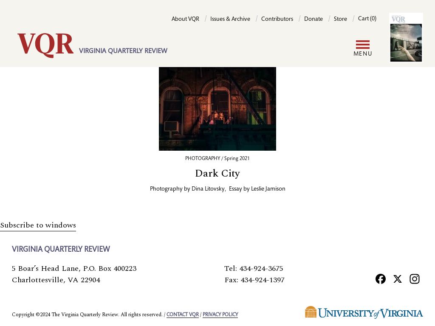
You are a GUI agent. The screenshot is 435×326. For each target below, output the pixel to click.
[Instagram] (414, 278)
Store (340, 19)
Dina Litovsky (208, 189)
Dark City (217, 173)
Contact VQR (183, 315)
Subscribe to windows (38, 225)
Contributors (277, 19)
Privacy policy (220, 315)
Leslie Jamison (268, 189)
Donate (313, 19)
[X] (397, 278)
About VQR (185, 19)
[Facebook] (380, 278)
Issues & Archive (230, 19)
